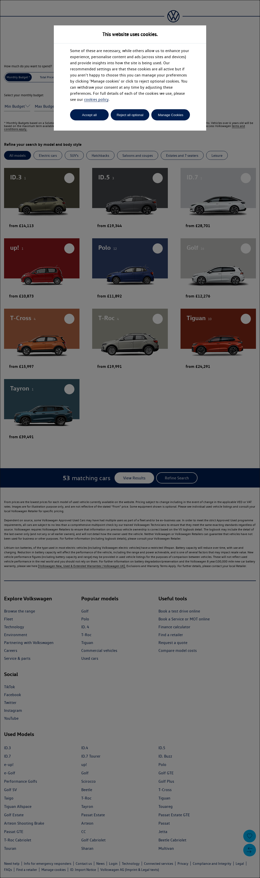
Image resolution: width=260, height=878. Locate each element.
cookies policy (96, 99)
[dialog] (130, 439)
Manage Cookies (170, 115)
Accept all (89, 115)
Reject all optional (130, 115)
